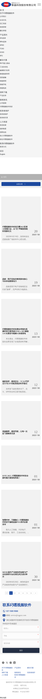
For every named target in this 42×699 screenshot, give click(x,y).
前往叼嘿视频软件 (6, 139)
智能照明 (3, 81)
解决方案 (3, 60)
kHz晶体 (3, 38)
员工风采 (3, 23)
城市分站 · (23, 685)
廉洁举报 (3, 30)
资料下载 (3, 92)
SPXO (2, 45)
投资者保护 (4, 111)
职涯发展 (3, 125)
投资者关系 (4, 117)
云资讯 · (16, 685)
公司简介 (3, 16)
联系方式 (3, 147)
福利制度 (3, 129)
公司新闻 (3, 103)
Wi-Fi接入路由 (5, 63)
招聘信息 (3, 132)
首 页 (2, 10)
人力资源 (3, 122)
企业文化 (3, 20)
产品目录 (3, 95)
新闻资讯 (3, 100)
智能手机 (3, 84)
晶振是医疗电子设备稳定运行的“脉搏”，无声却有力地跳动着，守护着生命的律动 (14, 289)
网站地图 (3, 698)
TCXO (2, 49)
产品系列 (3, 35)
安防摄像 (3, 77)
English (2, 154)
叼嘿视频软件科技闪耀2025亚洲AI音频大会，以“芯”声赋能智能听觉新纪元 (15, 229)
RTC (1, 56)
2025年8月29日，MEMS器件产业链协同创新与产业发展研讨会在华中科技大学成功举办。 (15, 585)
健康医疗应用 (4, 70)
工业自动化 (4, 67)
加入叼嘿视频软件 (6, 136)
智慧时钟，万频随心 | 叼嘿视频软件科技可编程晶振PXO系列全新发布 (15, 522)
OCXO (2, 52)
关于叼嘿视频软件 (7, 13)
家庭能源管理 (4, 74)
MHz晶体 (3, 42)
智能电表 (3, 88)
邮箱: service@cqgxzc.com (14, 615)
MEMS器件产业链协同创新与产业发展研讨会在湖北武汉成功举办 (15, 574)
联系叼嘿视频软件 (7, 143)
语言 (2, 151)
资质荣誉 (3, 27)
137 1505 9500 (10, 611)
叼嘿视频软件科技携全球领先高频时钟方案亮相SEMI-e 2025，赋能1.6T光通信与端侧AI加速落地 (15, 331)
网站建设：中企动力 (19, 692)
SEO (27, 692)
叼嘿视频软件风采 (6, 106)
